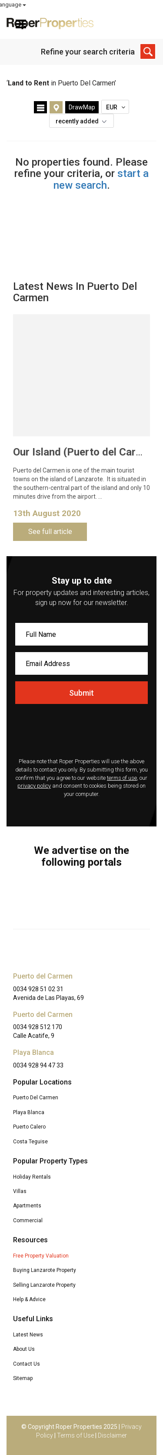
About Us (24, 1349)
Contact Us (26, 1364)
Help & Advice (29, 1299)
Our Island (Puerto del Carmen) (86, 452)
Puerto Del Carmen (35, 1098)
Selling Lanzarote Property (44, 1285)
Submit (81, 692)
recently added (83, 121)
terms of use (122, 778)
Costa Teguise (30, 1142)
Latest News (28, 1335)
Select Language (133, 4)
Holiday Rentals (32, 1177)
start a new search (101, 179)
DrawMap (82, 107)
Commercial (28, 1220)
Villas (20, 1191)
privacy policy (34, 785)
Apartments (27, 1206)
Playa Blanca (28, 1112)
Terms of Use (75, 1435)
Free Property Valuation (41, 1256)
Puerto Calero (29, 1127)
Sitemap (23, 1378)
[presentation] (81, 732)
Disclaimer (112, 1435)
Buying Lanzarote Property (44, 1270)
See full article (50, 531)
